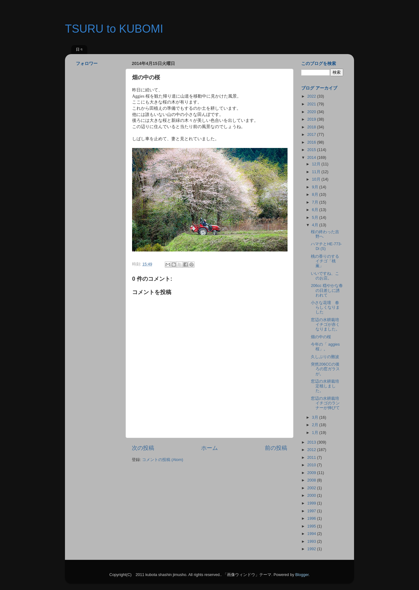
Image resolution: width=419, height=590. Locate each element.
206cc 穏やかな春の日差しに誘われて (327, 290)
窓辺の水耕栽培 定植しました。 (327, 386)
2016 (312, 142)
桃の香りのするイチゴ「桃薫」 (325, 261)
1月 (316, 433)
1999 (312, 503)
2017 (312, 134)
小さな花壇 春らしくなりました (325, 307)
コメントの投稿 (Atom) (162, 460)
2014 (312, 157)
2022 (312, 96)
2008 (312, 480)
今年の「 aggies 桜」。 (325, 346)
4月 (316, 225)
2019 (312, 119)
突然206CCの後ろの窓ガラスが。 (325, 369)
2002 (312, 488)
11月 (317, 172)
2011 (312, 457)
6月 (316, 210)
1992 (312, 549)
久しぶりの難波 (325, 357)
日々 (79, 49)
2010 (312, 465)
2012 (312, 450)
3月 (316, 417)
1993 (312, 541)
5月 (316, 217)
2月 (316, 425)
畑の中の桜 (321, 337)
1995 (312, 526)
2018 (312, 127)
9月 (316, 187)
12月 (317, 164)
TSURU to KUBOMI (114, 28)
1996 (312, 518)
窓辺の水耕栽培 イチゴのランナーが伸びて (327, 403)
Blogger (302, 575)
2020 (312, 112)
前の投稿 (276, 448)
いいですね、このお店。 (325, 275)
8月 (316, 194)
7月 (316, 202)
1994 (312, 534)
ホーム (209, 448)
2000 (312, 495)
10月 (317, 179)
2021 (312, 104)
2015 (312, 150)
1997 (312, 511)
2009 (312, 473)
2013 (312, 442)
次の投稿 (143, 448)
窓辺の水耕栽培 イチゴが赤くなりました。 (327, 324)
